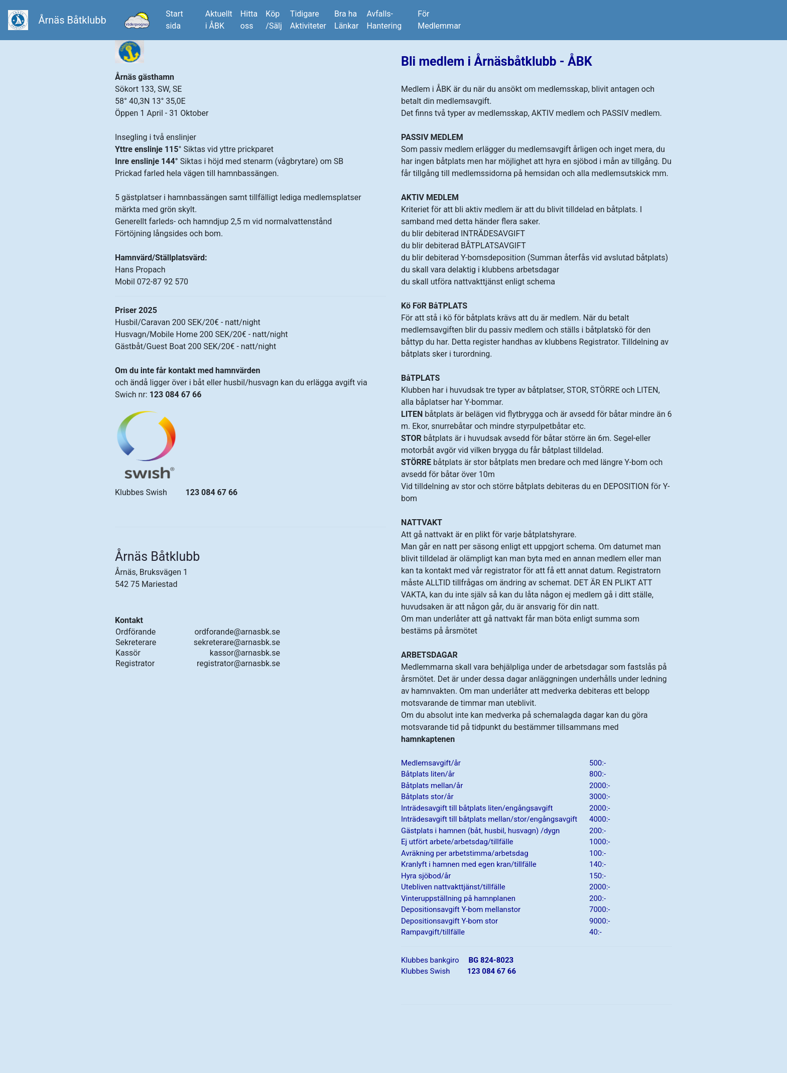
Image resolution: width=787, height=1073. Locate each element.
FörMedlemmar (439, 20)
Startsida (181, 20)
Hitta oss (248, 20)
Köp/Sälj (274, 20)
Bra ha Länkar (346, 20)
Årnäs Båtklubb (72, 20)
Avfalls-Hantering (384, 20)
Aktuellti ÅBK (218, 20)
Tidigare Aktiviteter (308, 20)
